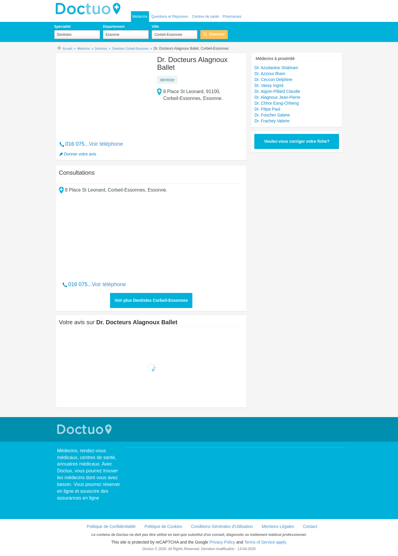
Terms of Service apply (265, 542)
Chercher (217, 34)
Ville (155, 26)
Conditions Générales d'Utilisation (222, 526)
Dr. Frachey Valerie (271, 121)
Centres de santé (205, 16)
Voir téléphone (106, 144)
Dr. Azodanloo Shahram (276, 67)
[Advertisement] (104, 94)
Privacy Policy (222, 542)
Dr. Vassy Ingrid (268, 85)
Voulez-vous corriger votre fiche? (296, 141)
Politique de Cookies (163, 526)
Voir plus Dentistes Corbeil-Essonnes (151, 300)
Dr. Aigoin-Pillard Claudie (277, 91)
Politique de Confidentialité (111, 526)
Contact (310, 526)
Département (114, 26)
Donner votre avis (80, 154)
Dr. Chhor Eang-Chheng (276, 103)
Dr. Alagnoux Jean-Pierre (277, 97)
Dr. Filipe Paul (267, 109)
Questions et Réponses (169, 16)
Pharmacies (232, 16)
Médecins (140, 16)
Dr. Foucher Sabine (272, 115)
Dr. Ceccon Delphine (273, 79)
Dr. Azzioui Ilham (269, 73)
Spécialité (62, 26)
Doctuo (90, 9)
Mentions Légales (278, 526)
